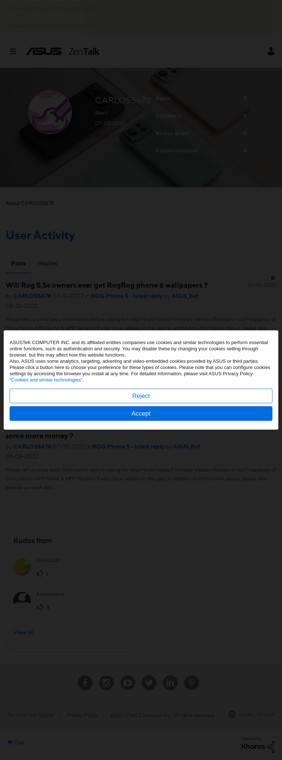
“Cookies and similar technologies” (46, 380)
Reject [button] (141, 395)
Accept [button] (141, 413)
